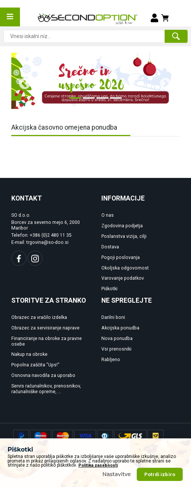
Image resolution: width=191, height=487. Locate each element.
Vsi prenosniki (116, 349)
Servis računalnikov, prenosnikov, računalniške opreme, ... (46, 388)
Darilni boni (113, 317)
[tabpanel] (95, 81)
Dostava (110, 247)
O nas (107, 215)
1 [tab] (73, 101)
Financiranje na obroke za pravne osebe (46, 341)
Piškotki (109, 288)
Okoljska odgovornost (125, 268)
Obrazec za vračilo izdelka (39, 317)
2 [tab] (86, 101)
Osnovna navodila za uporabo (43, 375)
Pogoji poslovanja (120, 257)
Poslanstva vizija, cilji (124, 236)
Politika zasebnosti (98, 481)
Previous (22, 81)
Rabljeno (110, 359)
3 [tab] (100, 101)
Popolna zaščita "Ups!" (35, 365)
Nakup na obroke (29, 354)
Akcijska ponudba (120, 328)
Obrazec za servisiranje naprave (45, 328)
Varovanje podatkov (122, 278)
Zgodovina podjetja (122, 225)
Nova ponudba (117, 338)
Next (163, 81)
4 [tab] (114, 101)
